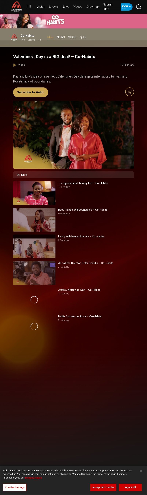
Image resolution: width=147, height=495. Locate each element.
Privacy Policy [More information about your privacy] (33, 477)
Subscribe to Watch (30, 92)
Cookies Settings (15, 487)
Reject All (130, 487)
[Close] (141, 471)
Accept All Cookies (103, 487)
